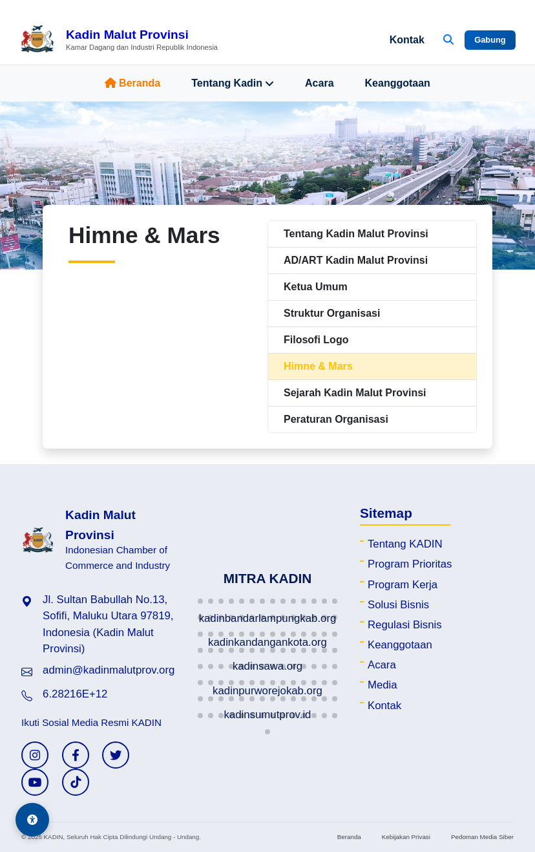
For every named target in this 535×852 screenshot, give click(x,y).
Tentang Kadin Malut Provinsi (356, 233)
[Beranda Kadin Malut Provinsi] (118, 40)
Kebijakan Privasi (406, 836)
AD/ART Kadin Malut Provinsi (356, 260)
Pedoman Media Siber (482, 836)
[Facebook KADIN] (75, 755)
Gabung (489, 40)
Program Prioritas (410, 564)
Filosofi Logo (316, 339)
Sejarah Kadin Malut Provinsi (355, 392)
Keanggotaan (397, 83)
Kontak (407, 39)
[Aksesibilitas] (32, 819)
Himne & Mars (318, 366)
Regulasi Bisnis (405, 625)
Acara (319, 83)
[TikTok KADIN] (75, 782)
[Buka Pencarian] (448, 40)
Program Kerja (402, 585)
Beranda (132, 83)
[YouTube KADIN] (34, 782)
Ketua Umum (316, 286)
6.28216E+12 (75, 694)
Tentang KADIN (405, 544)
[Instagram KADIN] (34, 755)
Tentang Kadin (232, 83)
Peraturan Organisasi (336, 419)
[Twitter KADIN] (115, 755)
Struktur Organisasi (332, 313)
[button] (200, 601)
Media (382, 685)
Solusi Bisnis (398, 605)
